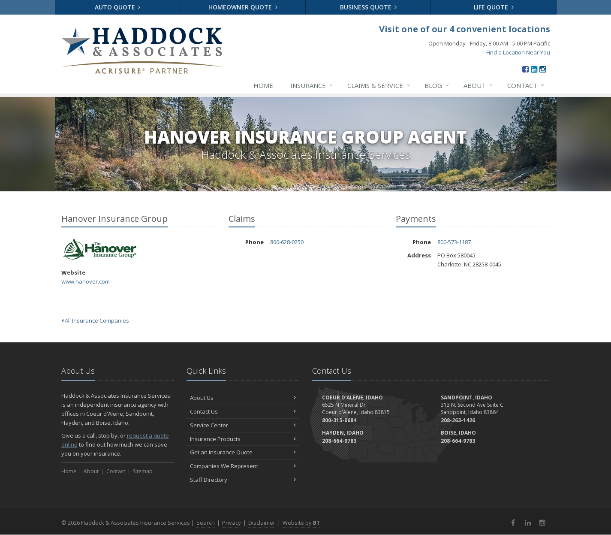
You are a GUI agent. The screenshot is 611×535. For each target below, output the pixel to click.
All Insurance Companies (95, 320)
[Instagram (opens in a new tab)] (542, 69)
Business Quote (368, 7)
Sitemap (143, 471)
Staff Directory (243, 480)
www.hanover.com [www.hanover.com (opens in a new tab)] (85, 281)
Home (263, 85)
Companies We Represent (243, 466)
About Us (243, 398)
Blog (437, 85)
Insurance (312, 85)
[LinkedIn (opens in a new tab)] (534, 69)
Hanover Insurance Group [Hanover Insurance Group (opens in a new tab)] (99, 249)
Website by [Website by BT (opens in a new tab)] (301, 522)
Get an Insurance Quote (243, 452)
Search (205, 522)
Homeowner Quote (242, 7)
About (479, 85)
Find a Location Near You (518, 52)
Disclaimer (261, 522)
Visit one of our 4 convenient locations (464, 29)
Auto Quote (118, 7)
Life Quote (494, 7)
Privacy (231, 522)
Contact (526, 85)
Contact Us (243, 411)
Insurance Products (243, 439)
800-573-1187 (454, 242)
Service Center (243, 425)
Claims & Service (379, 85)
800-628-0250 (287, 242)
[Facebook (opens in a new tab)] (525, 69)
